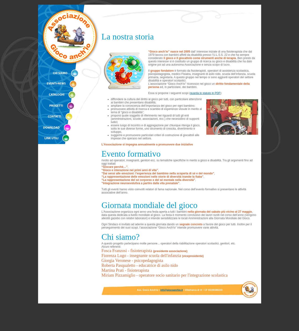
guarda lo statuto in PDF (205, 93)
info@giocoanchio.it (171, 290)
